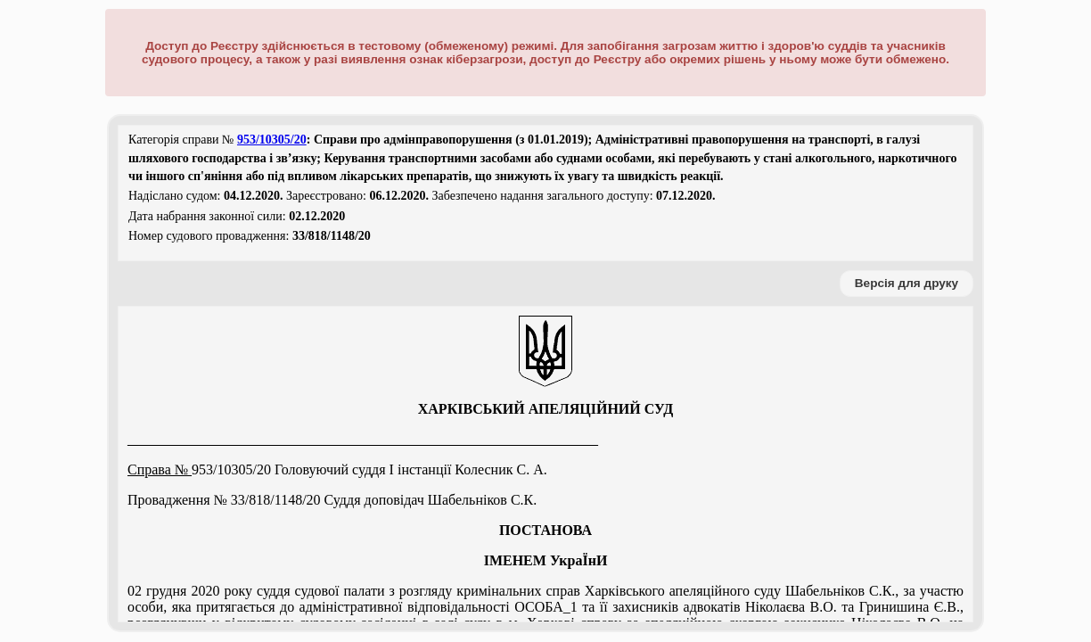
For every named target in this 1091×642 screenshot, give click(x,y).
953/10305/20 (272, 139)
